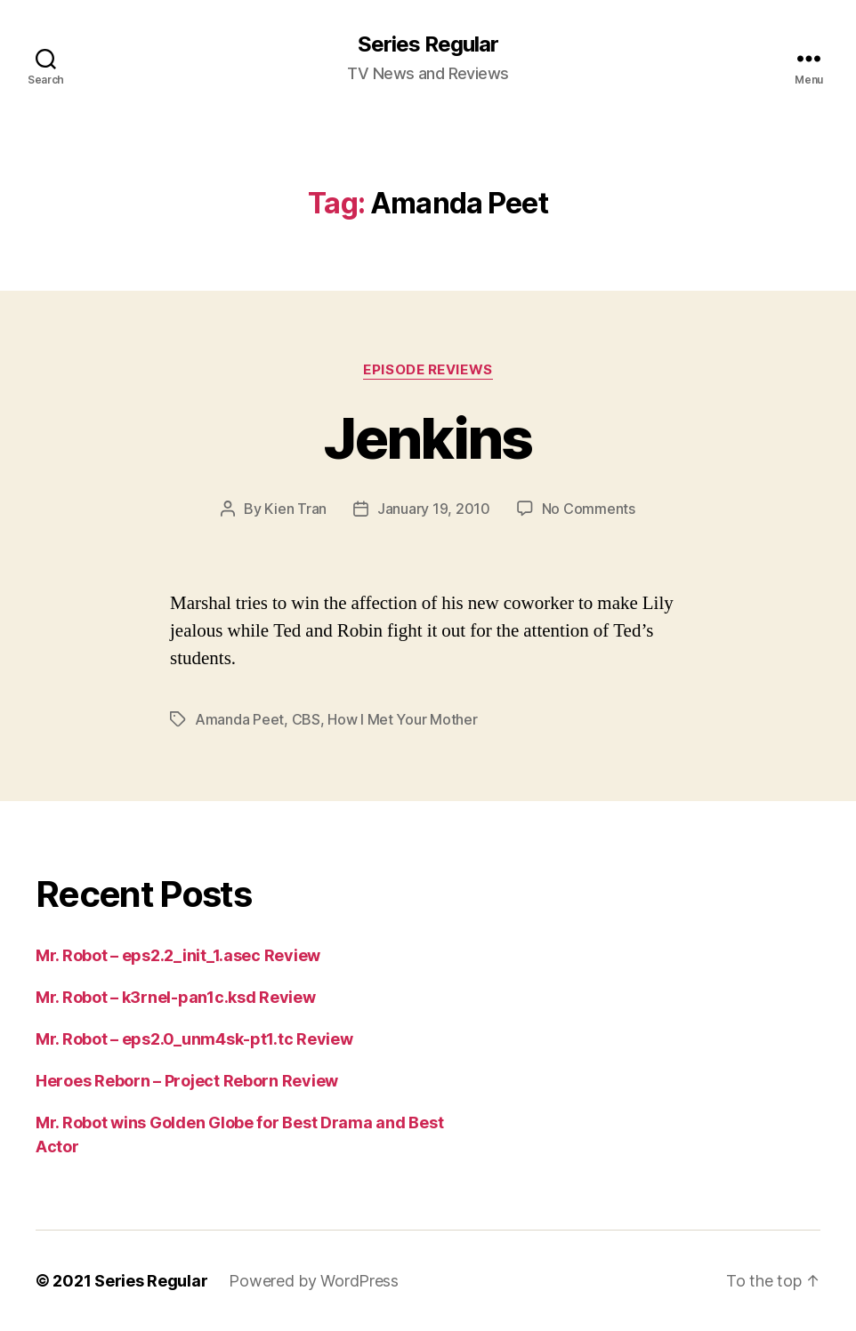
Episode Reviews (427, 370)
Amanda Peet (239, 719)
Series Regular (428, 44)
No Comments (588, 508)
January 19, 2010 (433, 508)
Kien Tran (295, 508)
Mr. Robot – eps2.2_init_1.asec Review (178, 955)
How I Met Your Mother (402, 719)
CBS (306, 719)
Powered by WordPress (314, 1280)
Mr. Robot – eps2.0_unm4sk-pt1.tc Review (194, 1039)
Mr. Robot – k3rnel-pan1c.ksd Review (176, 997)
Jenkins (427, 438)
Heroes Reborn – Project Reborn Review (187, 1080)
